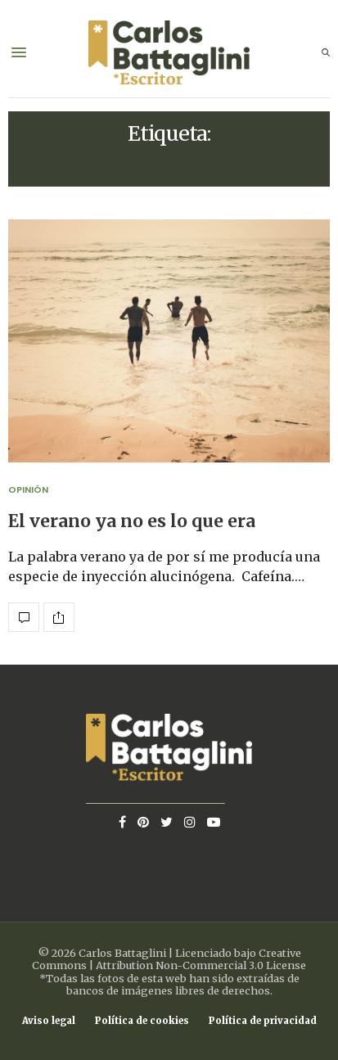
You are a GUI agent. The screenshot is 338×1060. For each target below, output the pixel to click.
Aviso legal (48, 1021)
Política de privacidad (263, 1021)
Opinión (28, 489)
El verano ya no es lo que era (131, 521)
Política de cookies (142, 1021)
